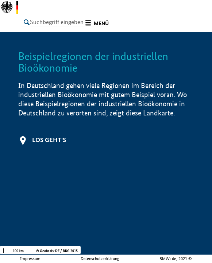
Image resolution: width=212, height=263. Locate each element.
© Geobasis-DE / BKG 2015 (57, 251)
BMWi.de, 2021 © (175, 258)
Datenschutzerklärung (100, 258)
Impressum (30, 258)
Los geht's (49, 140)
